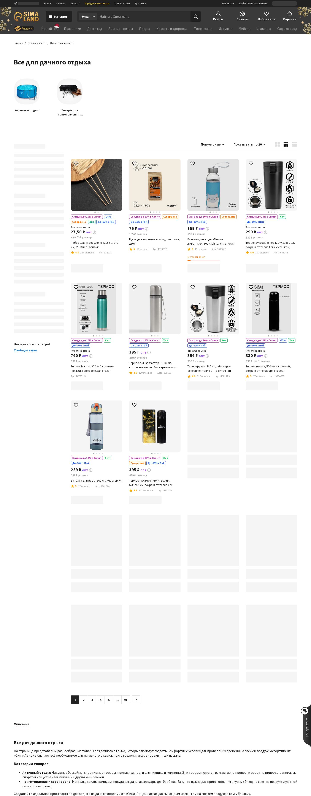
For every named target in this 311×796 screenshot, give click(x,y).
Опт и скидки (122, 3)
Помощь (60, 3)
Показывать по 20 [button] (249, 144)
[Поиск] (195, 16)
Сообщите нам (25, 350)
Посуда (144, 28)
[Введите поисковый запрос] (143, 16)
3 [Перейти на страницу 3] (92, 700)
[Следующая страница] (136, 700)
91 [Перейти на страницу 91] (125, 700)
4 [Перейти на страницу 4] (100, 700)
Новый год (49, 28)
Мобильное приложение (253, 3)
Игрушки (225, 28)
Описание (21, 724)
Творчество (203, 28)
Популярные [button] (213, 144)
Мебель (244, 28)
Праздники (72, 28)
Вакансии (228, 3)
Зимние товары (120, 28)
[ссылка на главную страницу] (26, 16)
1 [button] (75, 700)
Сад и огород (287, 28)
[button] (60, 43)
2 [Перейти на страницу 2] (83, 700)
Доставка (140, 3)
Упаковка (264, 28)
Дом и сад (94, 28)
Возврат (75, 3)
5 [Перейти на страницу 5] (109, 700)
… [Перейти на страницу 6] (117, 700)
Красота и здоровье (171, 28)
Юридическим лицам (97, 3)
